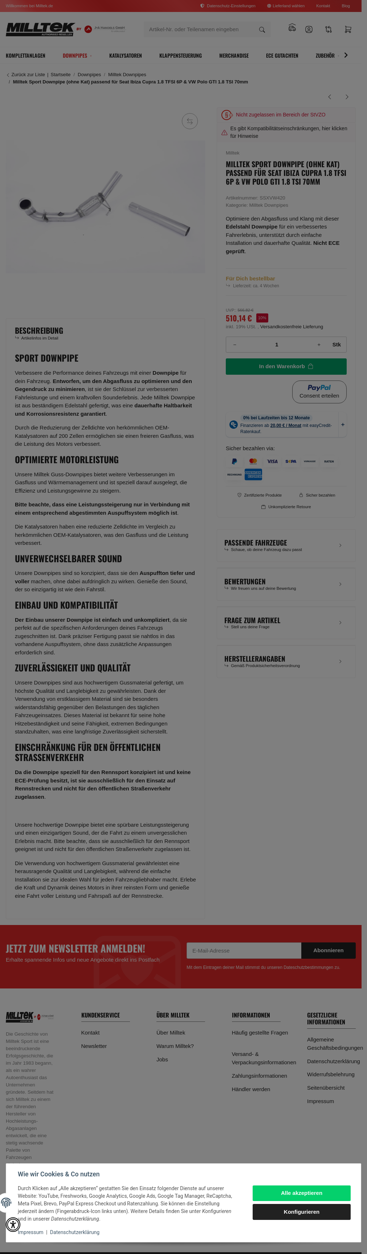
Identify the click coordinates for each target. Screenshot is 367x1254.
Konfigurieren (301, 1212)
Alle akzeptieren (301, 1193)
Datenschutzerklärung (74, 1232)
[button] (13, 1224)
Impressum (30, 1232)
